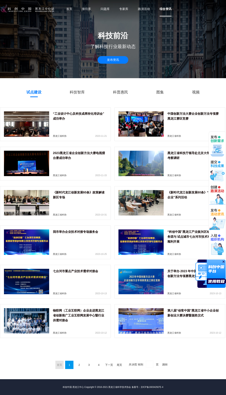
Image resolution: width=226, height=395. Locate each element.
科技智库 (77, 92)
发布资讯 (113, 59)
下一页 (109, 364)
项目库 (86, 9)
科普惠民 (120, 92)
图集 (160, 92)
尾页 (119, 364)
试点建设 (33, 92)
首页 (69, 9)
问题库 (105, 9)
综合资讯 (166, 9)
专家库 (123, 9)
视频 (196, 92)
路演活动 (144, 9)
